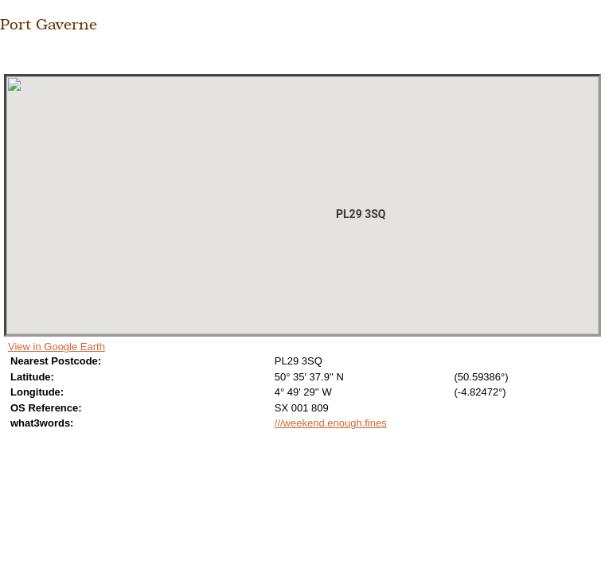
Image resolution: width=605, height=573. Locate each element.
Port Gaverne (48, 24)
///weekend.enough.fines (331, 423)
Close (10, 57)
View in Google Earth (56, 347)
